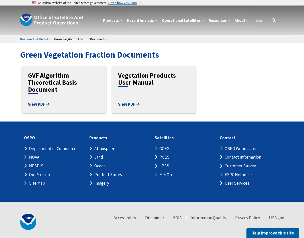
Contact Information (243, 157)
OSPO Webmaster (241, 148)
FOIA (177, 217)
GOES (164, 148)
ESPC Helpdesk (239, 174)
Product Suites (108, 174)
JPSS (164, 166)
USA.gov (276, 217)
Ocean (100, 166)
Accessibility (125, 217)
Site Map (37, 183)
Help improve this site (272, 233)
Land (98, 157)
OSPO (29, 138)
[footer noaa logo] (28, 222)
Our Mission (39, 174)
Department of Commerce (52, 148)
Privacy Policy (247, 217)
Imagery (101, 183)
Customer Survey (240, 166)
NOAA (34, 157)
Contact (227, 138)
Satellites (164, 138)
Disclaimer (154, 217)
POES (164, 157)
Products (98, 138)
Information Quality (208, 217)
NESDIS (36, 166)
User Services (237, 183)
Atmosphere (105, 148)
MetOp (165, 174)
